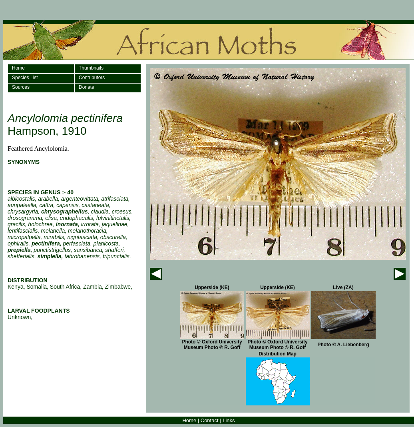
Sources (21, 87)
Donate (86, 87)
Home (18, 68)
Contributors (92, 77)
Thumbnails (91, 68)
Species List (25, 77)
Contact (210, 420)
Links (229, 420)
